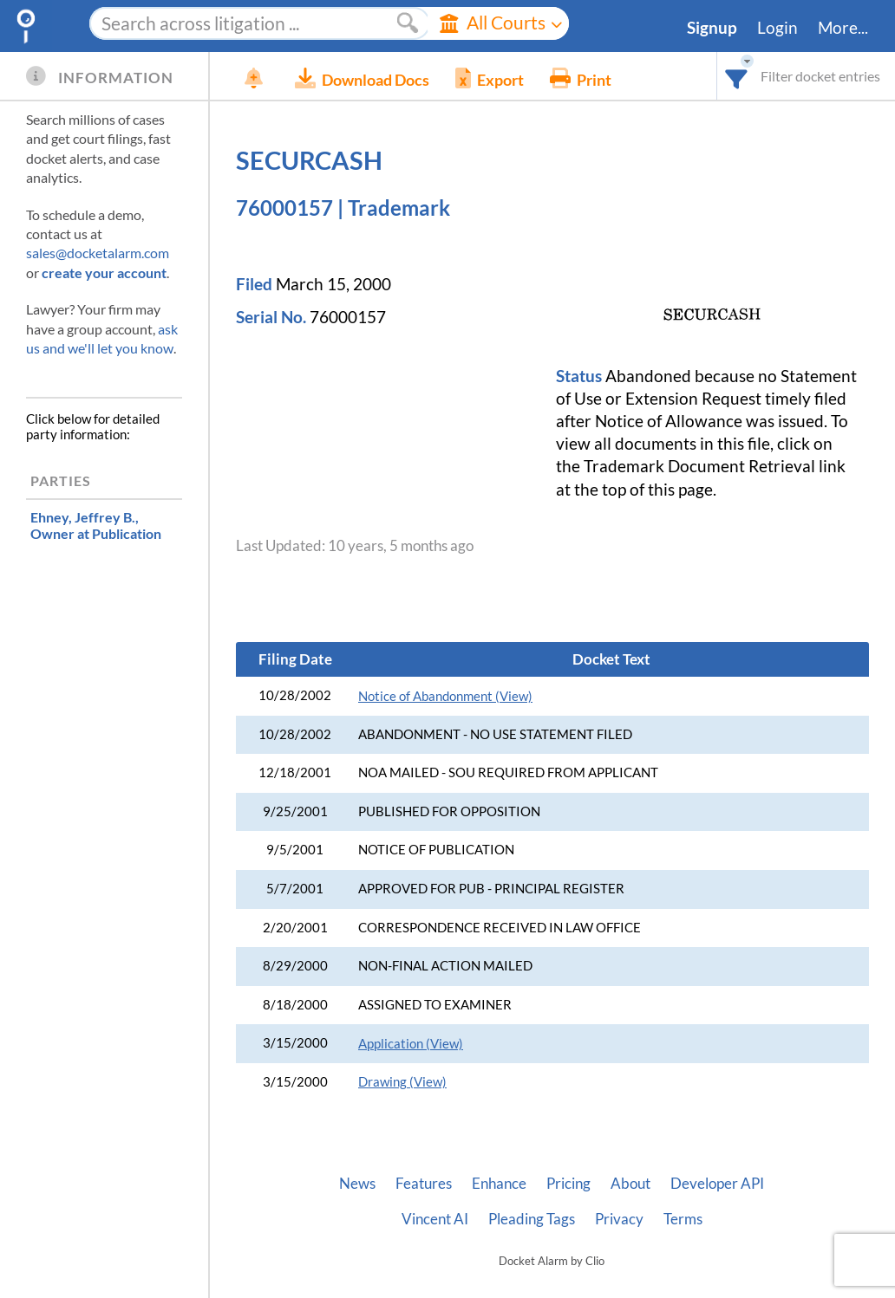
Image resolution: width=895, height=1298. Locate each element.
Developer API (717, 1183)
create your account (104, 272)
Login (777, 27)
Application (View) (410, 1043)
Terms (682, 1219)
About (630, 1183)
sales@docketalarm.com (97, 252)
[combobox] (736, 76)
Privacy (619, 1219)
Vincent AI (435, 1219)
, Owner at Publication (95, 525)
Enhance (499, 1183)
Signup (712, 27)
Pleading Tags (531, 1219)
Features (423, 1183)
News (357, 1183)
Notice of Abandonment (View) (445, 696)
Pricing (568, 1183)
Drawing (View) (402, 1081)
